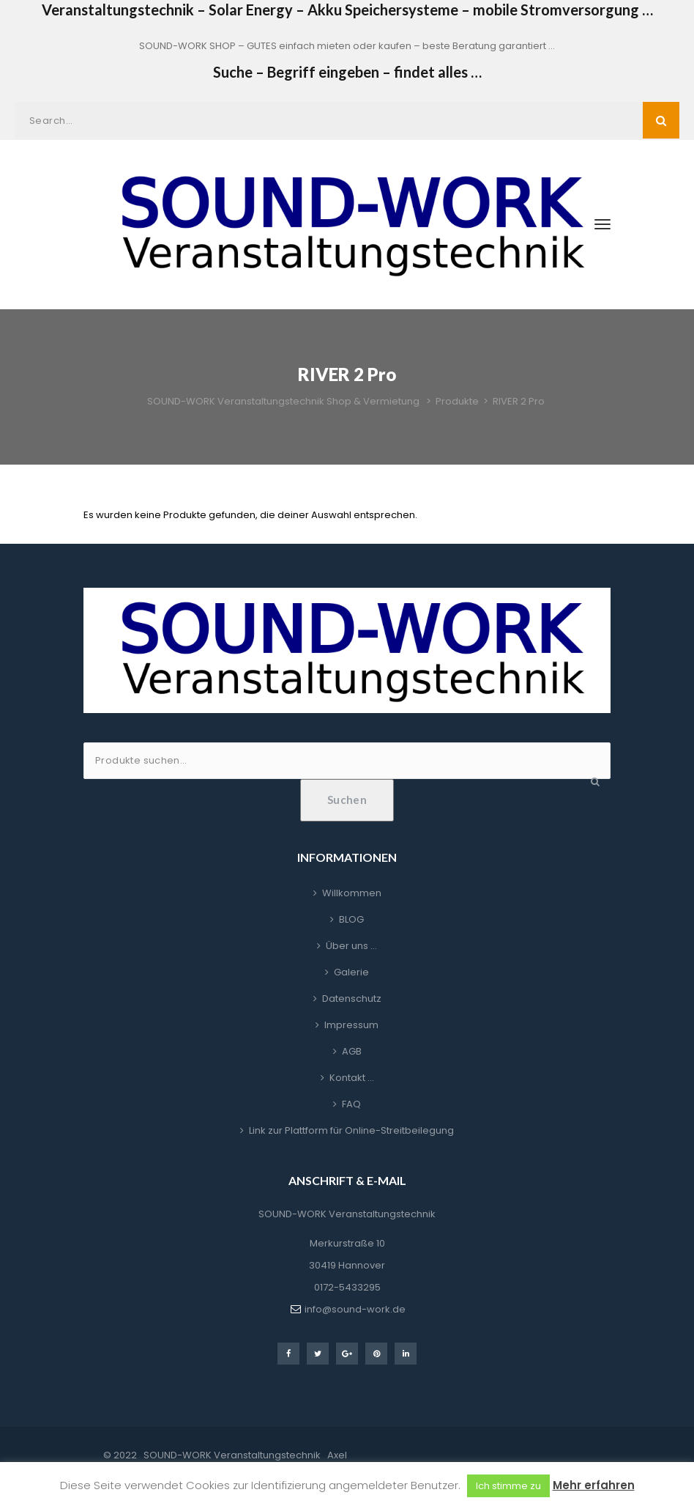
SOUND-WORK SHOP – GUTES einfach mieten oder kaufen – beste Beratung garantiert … (347, 46)
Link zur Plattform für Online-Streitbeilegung (351, 1130)
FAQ (351, 1104)
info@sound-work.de (355, 1309)
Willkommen (351, 893)
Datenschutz (351, 998)
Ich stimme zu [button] (508, 1486)
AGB (352, 1051)
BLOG (351, 919)
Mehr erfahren (594, 1485)
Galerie (351, 972)
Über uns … (351, 946)
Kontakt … (351, 1078)
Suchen (347, 799)
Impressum (351, 1025)
